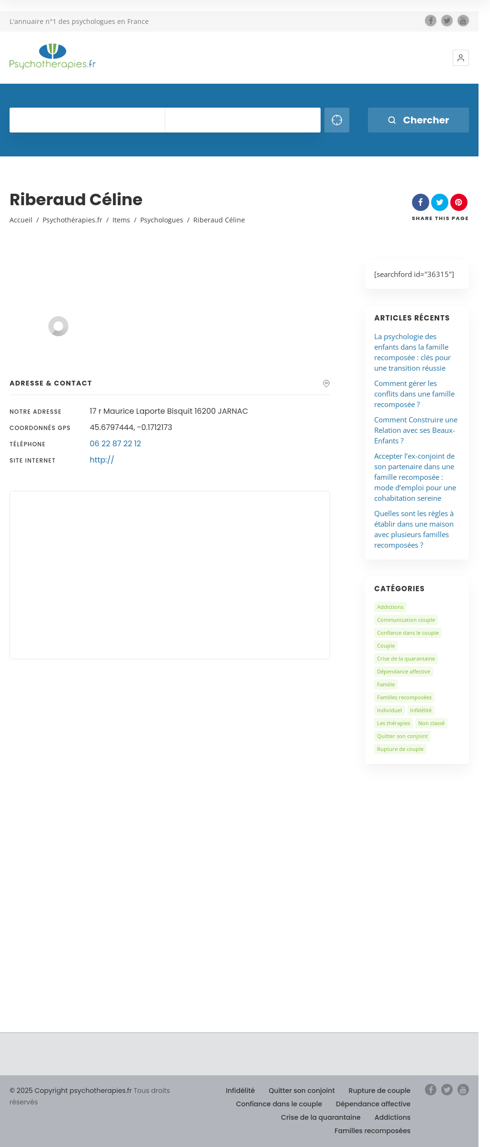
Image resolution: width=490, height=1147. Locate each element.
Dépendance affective (403, 671)
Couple (386, 645)
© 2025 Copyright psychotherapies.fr (71, 1090)
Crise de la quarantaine (406, 658)
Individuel (389, 710)
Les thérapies (393, 723)
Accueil (21, 219)
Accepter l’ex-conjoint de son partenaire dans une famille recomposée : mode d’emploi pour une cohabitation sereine (415, 477)
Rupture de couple (400, 748)
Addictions (390, 606)
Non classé (431, 723)
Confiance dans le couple (408, 632)
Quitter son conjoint (402, 735)
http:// (102, 459)
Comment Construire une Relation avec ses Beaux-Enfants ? (415, 430)
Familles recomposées (404, 697)
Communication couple (406, 619)
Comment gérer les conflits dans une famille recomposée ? (414, 393)
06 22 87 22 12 (115, 443)
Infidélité (421, 710)
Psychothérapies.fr (72, 219)
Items (121, 219)
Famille (386, 684)
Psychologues (161, 219)
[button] (461, 58)
